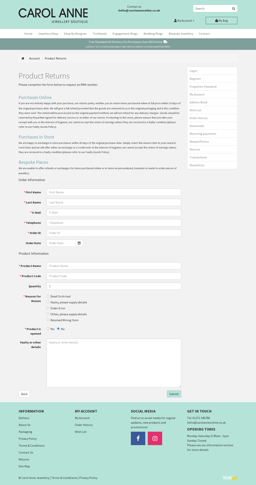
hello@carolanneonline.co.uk (139, 10)
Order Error (56, 308)
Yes (51, 329)
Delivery (24, 418)
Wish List (195, 110)
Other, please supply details (67, 314)
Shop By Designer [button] (75, 33)
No (61, 329)
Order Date (33, 243)
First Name (33, 192)
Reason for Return (33, 298)
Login (193, 71)
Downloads (197, 126)
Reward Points (199, 141)
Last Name (33, 202)
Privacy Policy (28, 439)
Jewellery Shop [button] (48, 33)
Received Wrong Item (62, 320)
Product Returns (55, 58)
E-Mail (36, 212)
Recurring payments (203, 134)
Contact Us (26, 452)
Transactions (198, 157)
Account (184, 20)
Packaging (25, 432)
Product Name (31, 266)
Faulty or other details (30, 344)
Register (195, 79)
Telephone (33, 223)
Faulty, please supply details (67, 302)
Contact (204, 33)
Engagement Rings (125, 33)
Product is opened (34, 331)
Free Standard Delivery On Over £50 (128, 42)
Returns (195, 149)
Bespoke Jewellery (181, 33)
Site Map (24, 466)
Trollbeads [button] (99, 33)
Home (28, 33)
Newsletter (197, 165)
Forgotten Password (203, 86)
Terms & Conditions (32, 445)
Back (24, 394)
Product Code (31, 276)
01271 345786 (201, 418)
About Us (25, 425)
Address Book (198, 102)
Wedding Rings (153, 33)
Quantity (35, 286)
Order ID (35, 233)
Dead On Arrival (59, 296)
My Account (197, 94)
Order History (198, 118)
